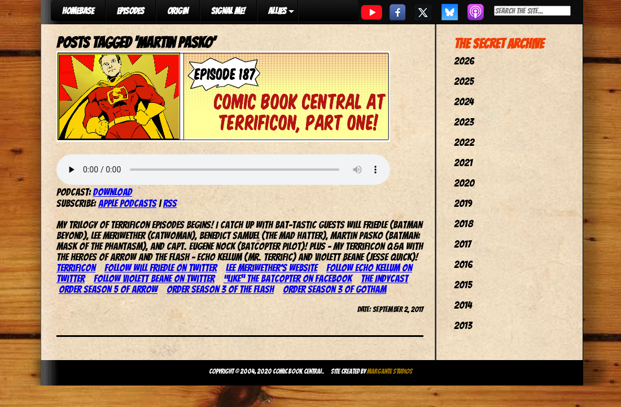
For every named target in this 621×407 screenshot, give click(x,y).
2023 (464, 121)
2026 (464, 60)
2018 (463, 223)
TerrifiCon (75, 267)
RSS (170, 203)
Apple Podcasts (127, 203)
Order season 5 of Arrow (108, 289)
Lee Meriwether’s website (271, 267)
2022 (464, 142)
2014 (463, 305)
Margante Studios (390, 371)
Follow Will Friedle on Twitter (160, 267)
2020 (464, 182)
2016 (463, 264)
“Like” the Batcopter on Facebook (288, 278)
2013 (463, 325)
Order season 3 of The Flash (220, 289)
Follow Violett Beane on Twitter (154, 278)
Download (112, 192)
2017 (462, 244)
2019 (463, 203)
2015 (463, 284)
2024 (464, 101)
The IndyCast (384, 278)
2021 (463, 162)
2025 (464, 81)
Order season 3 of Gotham (334, 289)
